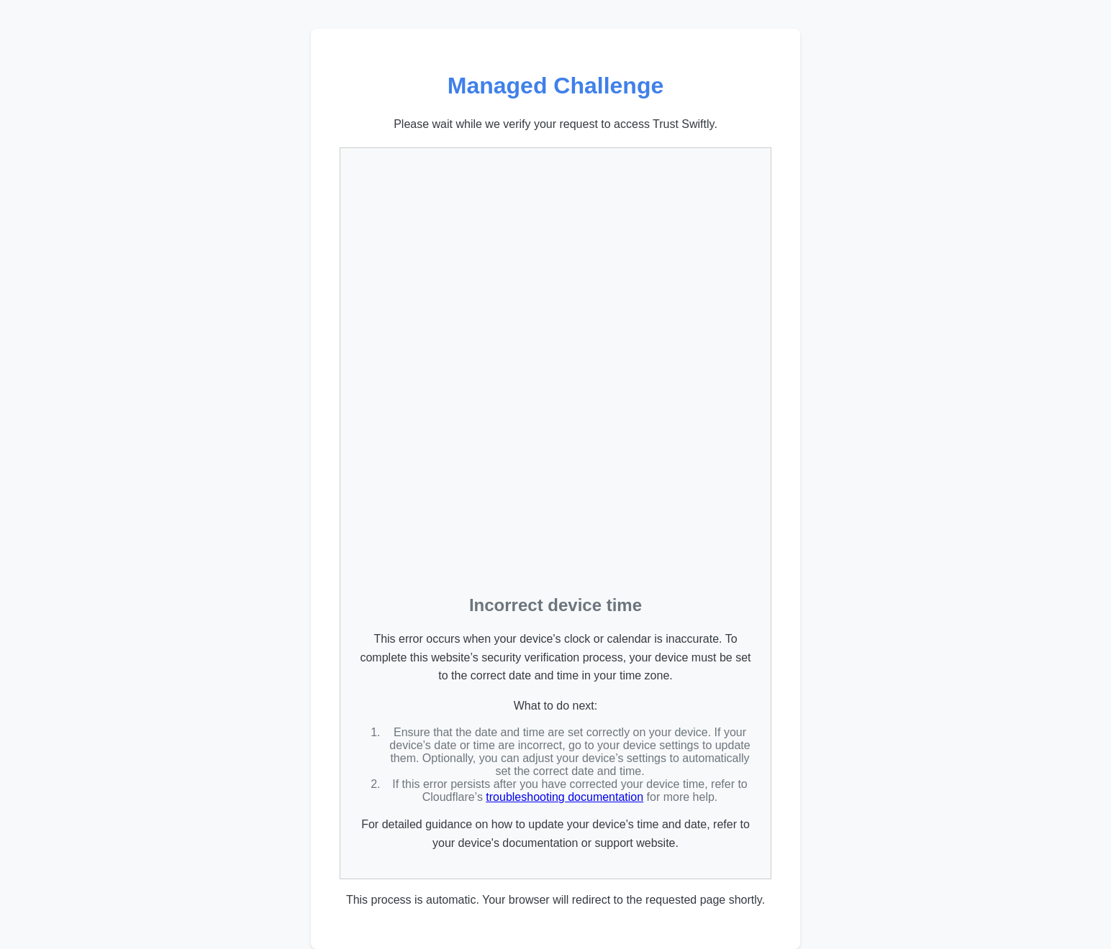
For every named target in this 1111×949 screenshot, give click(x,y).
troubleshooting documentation (564, 797)
